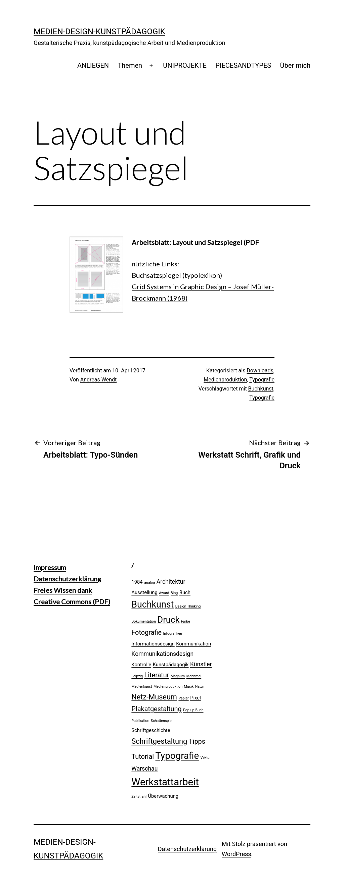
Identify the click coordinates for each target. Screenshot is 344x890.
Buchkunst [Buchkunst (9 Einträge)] (152, 604)
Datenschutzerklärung (67, 579)
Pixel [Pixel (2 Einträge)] (195, 698)
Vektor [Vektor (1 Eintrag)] (206, 757)
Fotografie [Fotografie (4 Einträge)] (146, 632)
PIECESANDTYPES (243, 65)
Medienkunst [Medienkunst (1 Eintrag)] (141, 686)
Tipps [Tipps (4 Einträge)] (197, 741)
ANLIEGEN (93, 65)
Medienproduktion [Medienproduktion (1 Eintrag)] (168, 686)
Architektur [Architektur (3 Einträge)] (171, 581)
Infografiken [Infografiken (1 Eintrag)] (172, 633)
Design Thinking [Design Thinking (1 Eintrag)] (188, 606)
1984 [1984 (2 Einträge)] (136, 582)
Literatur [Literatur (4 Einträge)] (156, 675)
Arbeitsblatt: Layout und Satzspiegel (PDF (195, 242)
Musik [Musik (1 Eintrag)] (189, 686)
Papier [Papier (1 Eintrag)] (183, 698)
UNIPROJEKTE (185, 65)
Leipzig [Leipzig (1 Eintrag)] (137, 676)
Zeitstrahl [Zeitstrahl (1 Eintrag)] (138, 796)
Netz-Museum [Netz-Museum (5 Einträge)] (154, 697)
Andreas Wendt (98, 379)
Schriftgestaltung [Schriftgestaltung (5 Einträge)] (159, 741)
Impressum (50, 567)
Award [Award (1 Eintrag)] (164, 593)
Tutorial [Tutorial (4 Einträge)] (142, 757)
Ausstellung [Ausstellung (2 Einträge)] (144, 592)
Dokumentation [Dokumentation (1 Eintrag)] (143, 621)
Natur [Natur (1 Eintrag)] (199, 686)
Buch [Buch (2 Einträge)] (184, 592)
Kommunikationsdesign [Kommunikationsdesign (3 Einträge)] (162, 653)
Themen (130, 65)
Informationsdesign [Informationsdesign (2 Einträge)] (152, 644)
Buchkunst (260, 388)
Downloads (260, 370)
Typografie (261, 379)
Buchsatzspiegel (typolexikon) (177, 275)
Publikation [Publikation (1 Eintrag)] (140, 721)
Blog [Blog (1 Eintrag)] (174, 593)
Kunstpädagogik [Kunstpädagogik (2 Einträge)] (171, 665)
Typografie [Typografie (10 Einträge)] (177, 755)
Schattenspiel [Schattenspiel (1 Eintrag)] (161, 721)
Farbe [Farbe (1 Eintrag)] (185, 621)
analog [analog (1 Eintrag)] (149, 582)
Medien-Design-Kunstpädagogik (99, 31)
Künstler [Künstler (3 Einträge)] (201, 664)
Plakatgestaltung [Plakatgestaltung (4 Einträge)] (156, 709)
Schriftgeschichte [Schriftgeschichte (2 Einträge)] (150, 730)
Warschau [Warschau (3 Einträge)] (144, 768)
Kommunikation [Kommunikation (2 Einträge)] (193, 644)
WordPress (236, 853)
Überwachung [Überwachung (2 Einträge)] (163, 796)
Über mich (295, 65)
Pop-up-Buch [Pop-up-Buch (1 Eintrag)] (193, 710)
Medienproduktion (225, 379)
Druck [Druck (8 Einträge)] (168, 620)
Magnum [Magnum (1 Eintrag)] (178, 676)
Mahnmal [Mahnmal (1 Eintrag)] (194, 676)
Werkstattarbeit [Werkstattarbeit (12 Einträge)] (165, 782)
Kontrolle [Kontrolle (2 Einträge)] (141, 665)
